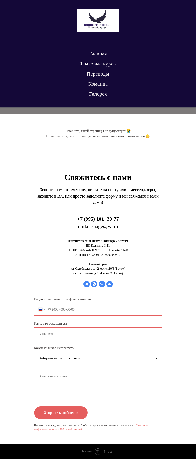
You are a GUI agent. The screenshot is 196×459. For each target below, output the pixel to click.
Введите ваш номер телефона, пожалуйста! (65, 299)
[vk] (102, 284)
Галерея (98, 94)
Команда (98, 84)
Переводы (98, 74)
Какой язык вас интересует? (54, 348)
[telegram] (86, 284)
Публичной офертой (71, 429)
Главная (98, 54)
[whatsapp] (94, 284)
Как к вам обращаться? (50, 323)
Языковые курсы (98, 64)
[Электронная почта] (109, 284)
